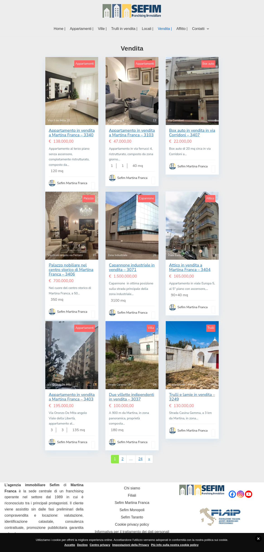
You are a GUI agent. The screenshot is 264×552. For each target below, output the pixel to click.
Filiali (132, 495)
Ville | (102, 29)
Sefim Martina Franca (132, 503)
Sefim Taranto (132, 517)
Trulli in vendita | (124, 29)
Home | (59, 29)
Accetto (69, 545)
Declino (82, 545)
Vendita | (165, 29)
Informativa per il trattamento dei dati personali (132, 532)
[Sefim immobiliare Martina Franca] (132, 11)
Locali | (147, 29)
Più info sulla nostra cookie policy (175, 545)
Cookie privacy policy (132, 524)
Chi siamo (132, 488)
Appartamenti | (82, 29)
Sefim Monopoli (132, 510)
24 (141, 459)
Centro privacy (100, 545)
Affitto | (181, 29)
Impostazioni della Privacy (130, 545)
